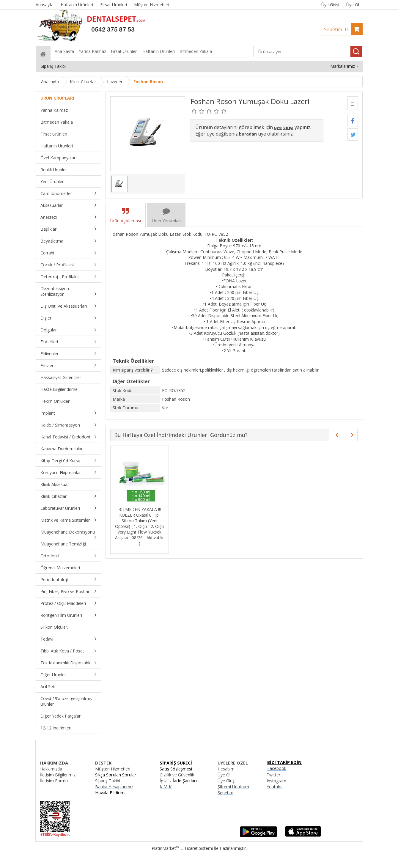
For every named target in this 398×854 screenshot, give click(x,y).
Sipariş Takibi (107, 781)
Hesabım (226, 769)
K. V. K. (166, 786)
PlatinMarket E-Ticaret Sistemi (182, 848)
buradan (248, 134)
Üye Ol (352, 4)
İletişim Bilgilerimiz (57, 775)
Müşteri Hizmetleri (112, 769)
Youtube (275, 786)
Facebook (276, 768)
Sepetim (337, 29)
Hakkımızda (51, 769)
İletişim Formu (54, 781)
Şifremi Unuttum (233, 786)
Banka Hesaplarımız (114, 786)
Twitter (273, 775)
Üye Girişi (330, 4)
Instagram (276, 781)
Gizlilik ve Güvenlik (177, 775)
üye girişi (283, 127)
